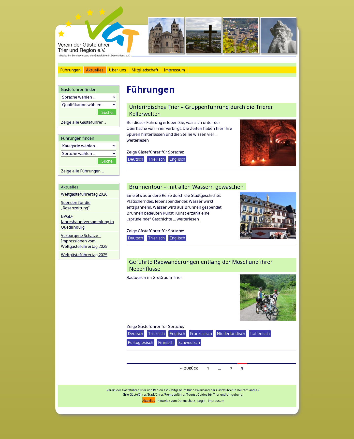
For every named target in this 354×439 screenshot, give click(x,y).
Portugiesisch (140, 342)
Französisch (201, 333)
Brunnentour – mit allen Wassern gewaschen (186, 186)
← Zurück (189, 368)
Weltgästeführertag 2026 (84, 194)
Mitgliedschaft (145, 70)
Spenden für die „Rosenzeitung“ (75, 205)
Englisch (177, 159)
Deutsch (135, 159)
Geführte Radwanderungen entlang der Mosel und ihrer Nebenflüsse (200, 265)
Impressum (174, 70)
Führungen (70, 70)
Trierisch (156, 159)
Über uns (117, 70)
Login (201, 401)
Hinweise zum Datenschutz (176, 401)
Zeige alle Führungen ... (82, 171)
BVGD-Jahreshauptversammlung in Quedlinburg (87, 222)
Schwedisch (189, 342)
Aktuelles (94, 70)
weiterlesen (138, 140)
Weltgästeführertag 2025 (84, 254)
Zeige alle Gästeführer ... (83, 122)
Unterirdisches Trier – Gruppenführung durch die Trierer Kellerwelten (201, 110)
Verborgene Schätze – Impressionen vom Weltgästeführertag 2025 (84, 241)
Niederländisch (231, 333)
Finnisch (166, 342)
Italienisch (260, 333)
